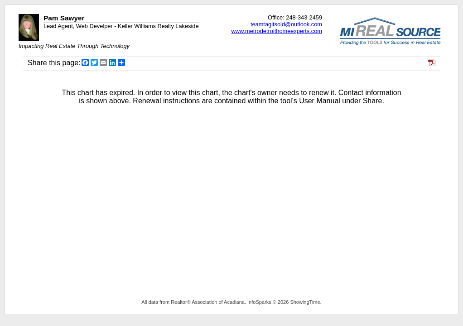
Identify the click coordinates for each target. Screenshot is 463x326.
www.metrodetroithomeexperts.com (276, 31)
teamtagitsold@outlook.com (286, 24)
